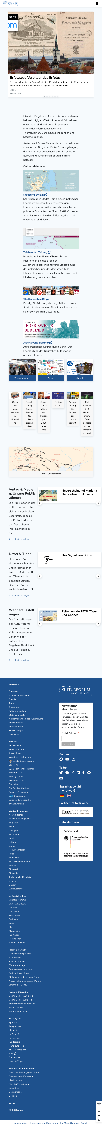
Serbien (12, 865)
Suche (12, 1102)
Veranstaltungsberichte (20, 799)
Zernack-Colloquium (18, 791)
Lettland (13, 841)
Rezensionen (15, 938)
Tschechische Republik (20, 876)
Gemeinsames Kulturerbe (21, 1076)
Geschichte (14, 911)
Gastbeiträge (15, 1091)
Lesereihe (13, 764)
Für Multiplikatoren (69, 1122)
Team (11, 702)
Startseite (14, 684)
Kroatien (13, 837)
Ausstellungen (16, 752)
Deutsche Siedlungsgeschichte (24, 1072)
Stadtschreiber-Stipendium (22, 1003)
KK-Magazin (15, 1018)
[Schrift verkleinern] (99, 1116)
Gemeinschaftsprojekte (20, 953)
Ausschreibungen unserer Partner (25, 980)
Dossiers (13, 1095)
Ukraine (12, 880)
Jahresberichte (16, 726)
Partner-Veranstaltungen (21, 968)
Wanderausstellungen (20, 756)
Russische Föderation (19, 861)
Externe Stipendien (18, 1011)
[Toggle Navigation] (97, 3)
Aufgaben (14, 706)
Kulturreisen (15, 915)
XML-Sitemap (16, 1109)
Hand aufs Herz (16, 1045)
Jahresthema (15, 745)
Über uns (13, 691)
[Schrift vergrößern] (99, 1112)
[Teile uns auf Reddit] (89, 772)
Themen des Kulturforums (22, 1068)
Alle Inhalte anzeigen (19, 538)
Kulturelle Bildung (17, 710)
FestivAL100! (15, 772)
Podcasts (13, 918)
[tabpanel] (51, 54)
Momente (13, 1030)
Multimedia (14, 930)
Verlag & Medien (17, 895)
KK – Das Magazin (17, 1049)
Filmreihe (13, 784)
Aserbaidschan (16, 814)
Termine (13, 741)
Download (14, 734)
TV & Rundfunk (16, 803)
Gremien (13, 698)
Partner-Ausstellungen (20, 972)
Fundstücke (14, 1041)
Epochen (13, 1022)
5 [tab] (55, 97)
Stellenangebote (17, 714)
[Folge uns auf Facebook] (61, 759)
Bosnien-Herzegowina (20, 818)
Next (98, 503)
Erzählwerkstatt (16, 780)
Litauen (12, 845)
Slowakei (13, 869)
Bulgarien (13, 822)
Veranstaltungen (17, 749)
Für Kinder (14, 934)
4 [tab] (53, 97)
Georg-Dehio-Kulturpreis (21, 995)
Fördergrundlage (17, 965)
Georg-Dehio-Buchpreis (20, 999)
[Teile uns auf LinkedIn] (79, 772)
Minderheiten (15, 1079)
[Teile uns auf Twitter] (61, 772)
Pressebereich (16, 722)
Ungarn (12, 884)
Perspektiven (15, 1026)
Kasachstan (14, 833)
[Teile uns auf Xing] (73, 772)
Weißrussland (16, 888)
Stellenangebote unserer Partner (25, 976)
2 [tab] (47, 97)
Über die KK (15, 1057)
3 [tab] (50, 97)
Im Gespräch (15, 1033)
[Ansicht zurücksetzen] (99, 1120)
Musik (12, 926)
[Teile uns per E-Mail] (61, 778)
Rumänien (14, 857)
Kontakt (84, 1122)
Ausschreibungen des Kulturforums (26, 718)
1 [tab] (45, 97)
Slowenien (14, 872)
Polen (11, 853)
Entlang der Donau (18, 984)
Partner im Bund (17, 961)
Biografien (14, 1087)
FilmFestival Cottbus (19, 787)
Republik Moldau (17, 849)
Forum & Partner (17, 949)
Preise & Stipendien (19, 991)
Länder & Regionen (18, 810)
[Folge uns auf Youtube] (68, 759)
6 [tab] (58, 97)
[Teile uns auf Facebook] (67, 772)
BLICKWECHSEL (17, 903)
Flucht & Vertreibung (19, 1083)
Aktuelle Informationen (20, 695)
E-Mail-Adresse (70, 733)
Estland (12, 826)
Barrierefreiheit (21, 1122)
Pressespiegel (16, 730)
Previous (40, 503)
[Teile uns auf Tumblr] (84, 772)
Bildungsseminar (17, 776)
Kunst (11, 922)
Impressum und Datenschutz (44, 1122)
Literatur (13, 907)
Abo (11, 1053)
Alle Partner (15, 957)
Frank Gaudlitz (16, 1007)
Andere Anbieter (17, 942)
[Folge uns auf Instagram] (74, 759)
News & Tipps (16, 1061)
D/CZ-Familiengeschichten (21, 768)
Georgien (13, 830)
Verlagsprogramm (17, 899)
